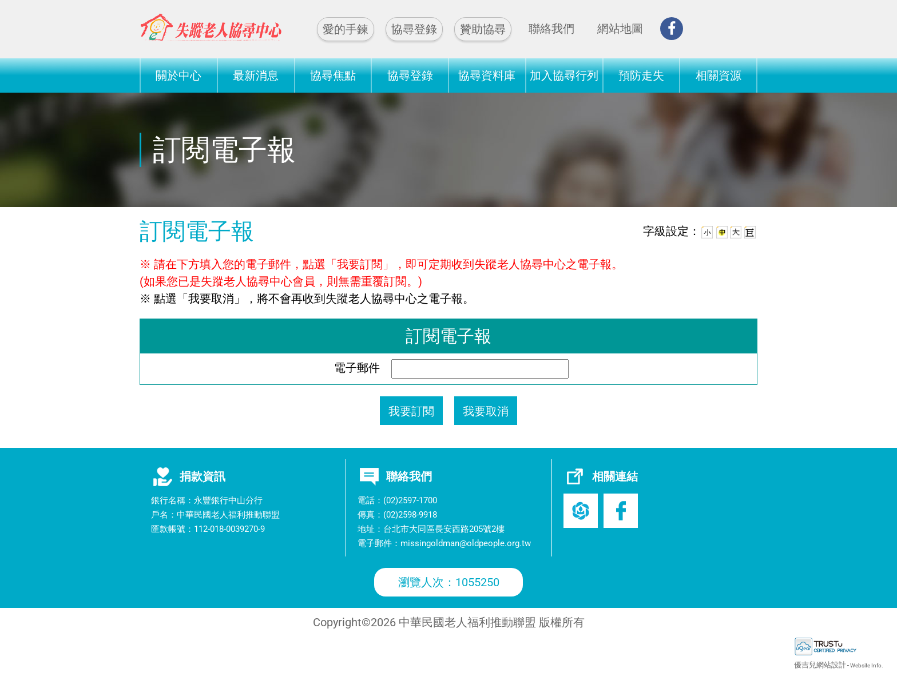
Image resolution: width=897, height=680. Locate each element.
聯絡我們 (551, 28)
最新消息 (256, 75)
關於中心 (178, 75)
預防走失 (641, 75)
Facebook (621, 511)
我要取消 (486, 411)
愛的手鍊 (345, 29)
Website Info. (866, 665)
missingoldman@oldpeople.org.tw (465, 543)
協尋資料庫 (486, 75)
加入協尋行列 (564, 75)
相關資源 (718, 75)
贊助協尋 (483, 29)
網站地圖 (620, 28)
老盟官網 (580, 511)
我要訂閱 (411, 411)
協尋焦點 (333, 75)
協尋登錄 (414, 29)
